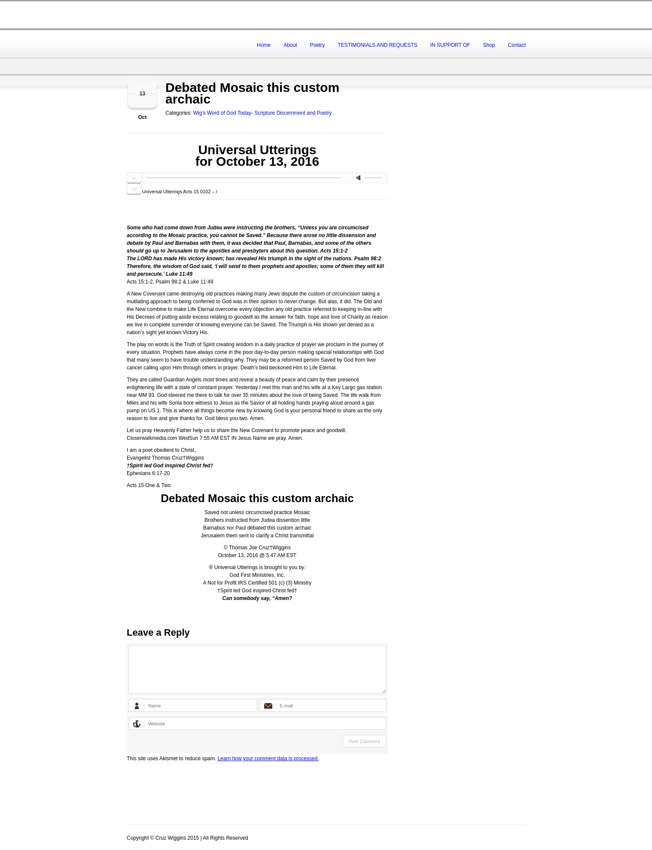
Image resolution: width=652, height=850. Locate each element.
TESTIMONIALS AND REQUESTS (377, 45)
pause (134, 189)
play (134, 177)
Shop (489, 45)
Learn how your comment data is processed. (268, 759)
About (290, 45)
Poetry (317, 45)
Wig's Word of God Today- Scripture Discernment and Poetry (262, 113)
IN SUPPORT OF (450, 45)
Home (264, 45)
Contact (517, 45)
